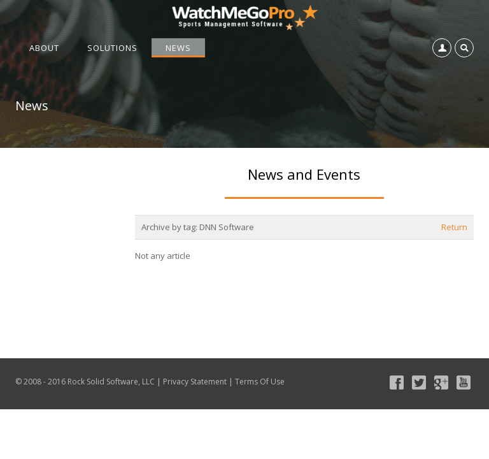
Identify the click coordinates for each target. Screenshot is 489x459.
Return (454, 227)
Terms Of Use (260, 381)
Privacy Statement (195, 381)
